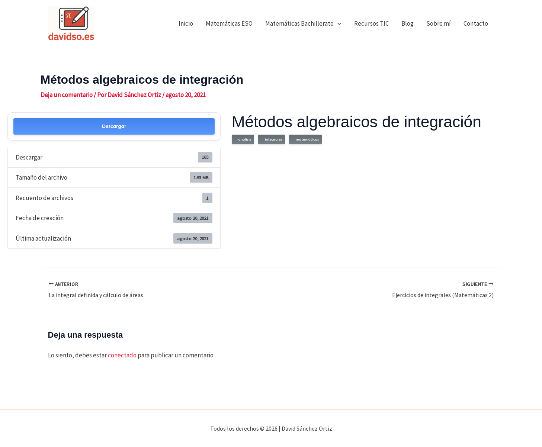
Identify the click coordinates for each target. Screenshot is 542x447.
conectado (122, 355)
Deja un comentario (67, 95)
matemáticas (306, 139)
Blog (407, 23)
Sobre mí (438, 23)
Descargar (114, 126)
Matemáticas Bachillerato (303, 23)
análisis (243, 139)
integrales (272, 139)
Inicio (186, 23)
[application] (337, 23)
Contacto (476, 23)
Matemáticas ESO (229, 23)
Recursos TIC (371, 23)
